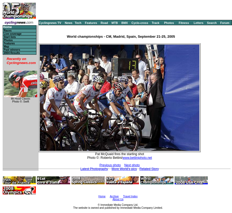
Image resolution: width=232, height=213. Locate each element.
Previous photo (110, 165)
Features (91, 22)
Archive (114, 196)
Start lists (10, 37)
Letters (199, 22)
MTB (115, 22)
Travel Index (130, 196)
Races (7, 30)
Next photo (132, 165)
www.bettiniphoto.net (137, 158)
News (69, 22)
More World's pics (124, 169)
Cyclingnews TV (50, 22)
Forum (224, 22)
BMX (124, 22)
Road (104, 22)
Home (7, 27)
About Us (117, 199)
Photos (169, 22)
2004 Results (12, 53)
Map (6, 46)
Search (212, 22)
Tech (78, 22)
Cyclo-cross (140, 22)
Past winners (12, 49)
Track (155, 22)
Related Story (149, 169)
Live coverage (13, 33)
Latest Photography (94, 169)
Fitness (184, 22)
